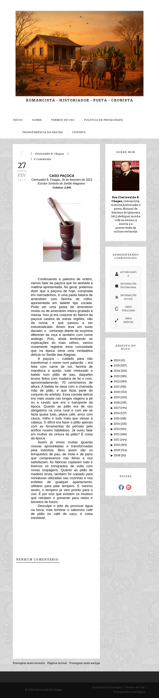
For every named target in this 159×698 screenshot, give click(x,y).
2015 (117, 418)
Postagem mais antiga (84, 663)
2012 (117, 434)
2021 (117, 386)
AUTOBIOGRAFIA (125, 274)
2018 (117, 402)
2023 (117, 376)
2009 (117, 450)
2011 (117, 439)
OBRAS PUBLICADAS (125, 309)
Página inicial (57, 663)
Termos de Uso (134, 687)
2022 (117, 381)
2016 (117, 413)
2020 (117, 392)
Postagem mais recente (29, 663)
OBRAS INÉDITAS (124, 320)
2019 (117, 397)
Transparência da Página (129, 691)
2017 (117, 408)
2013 (117, 429)
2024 (117, 370)
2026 (117, 360)
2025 (117, 365)
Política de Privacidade (107, 687)
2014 (117, 423)
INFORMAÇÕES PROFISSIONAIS (125, 286)
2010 (117, 445)
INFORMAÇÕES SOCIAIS (125, 297)
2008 (117, 455)
